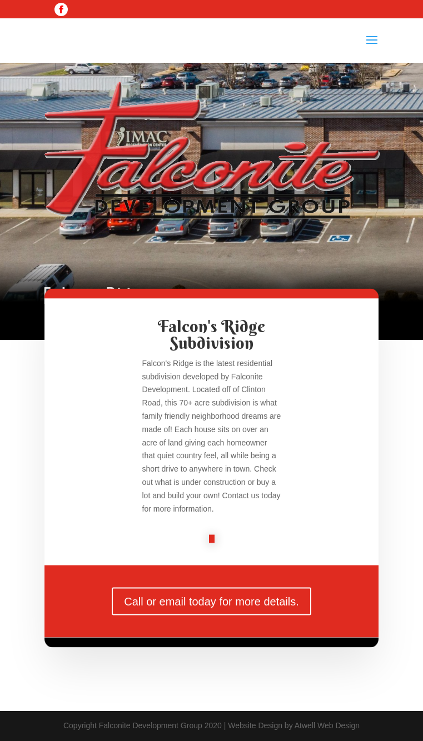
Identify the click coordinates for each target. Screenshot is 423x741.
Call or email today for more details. (211, 607)
